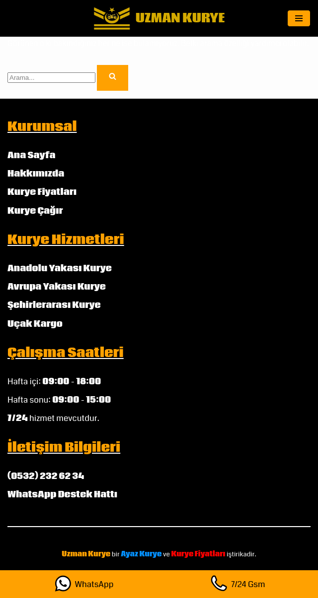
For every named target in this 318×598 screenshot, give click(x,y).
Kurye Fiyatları (42, 192)
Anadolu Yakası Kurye (59, 268)
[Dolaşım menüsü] (299, 18)
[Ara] (51, 77)
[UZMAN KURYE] (159, 18)
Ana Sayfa (31, 155)
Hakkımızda (35, 174)
